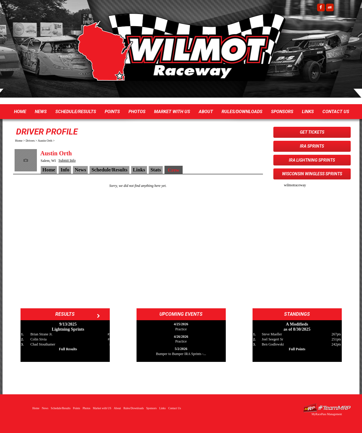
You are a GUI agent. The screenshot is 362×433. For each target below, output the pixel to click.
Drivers (30, 140)
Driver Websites (327, 407)
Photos (136, 111)
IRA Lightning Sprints (312, 160)
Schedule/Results (75, 111)
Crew (173, 170)
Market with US (172, 111)
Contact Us (335, 111)
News (41, 111)
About (206, 111)
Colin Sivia (38, 339)
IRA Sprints (312, 146)
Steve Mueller (272, 334)
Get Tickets (312, 132)
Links (308, 111)
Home (20, 111)
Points (112, 111)
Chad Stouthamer (42, 344)
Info (64, 170)
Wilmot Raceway (175, 50)
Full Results (68, 349)
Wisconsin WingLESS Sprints (312, 173)
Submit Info (67, 160)
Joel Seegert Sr (272, 339)
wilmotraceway (295, 185)
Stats (156, 170)
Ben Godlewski (273, 344)
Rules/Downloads (242, 111)
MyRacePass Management (326, 414)
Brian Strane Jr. (41, 334)
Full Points (297, 349)
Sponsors (282, 111)
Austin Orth (45, 140)
